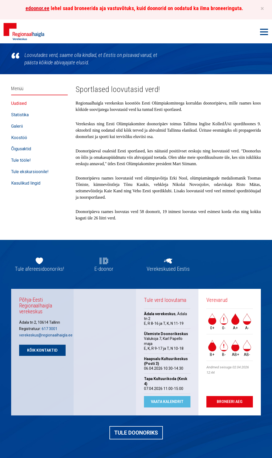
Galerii (17, 126)
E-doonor (103, 269)
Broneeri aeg (230, 401)
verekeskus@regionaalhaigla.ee (46, 335)
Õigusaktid (21, 148)
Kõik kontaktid (42, 350)
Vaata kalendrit (167, 401)
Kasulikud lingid (25, 183)
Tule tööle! (21, 160)
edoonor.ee (37, 8)
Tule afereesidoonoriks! (39, 269)
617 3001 (49, 329)
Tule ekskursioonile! (30, 171)
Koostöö (19, 137)
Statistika (20, 114)
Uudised (19, 103)
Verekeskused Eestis (168, 269)
